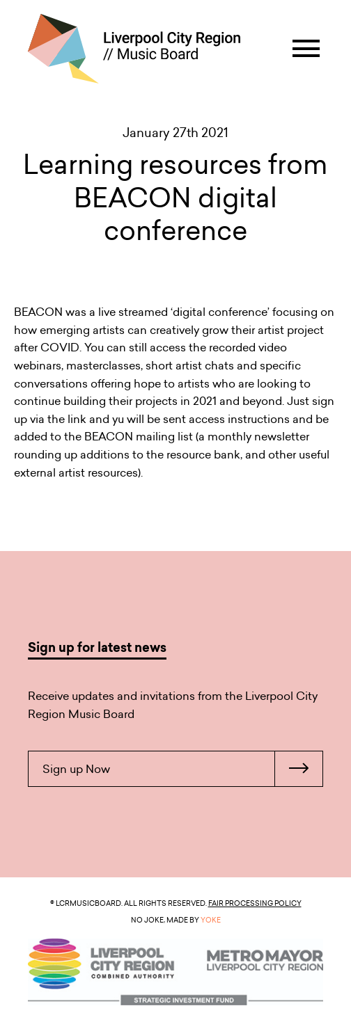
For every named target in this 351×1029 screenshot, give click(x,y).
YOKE (211, 920)
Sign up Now (182, 768)
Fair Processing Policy (255, 903)
